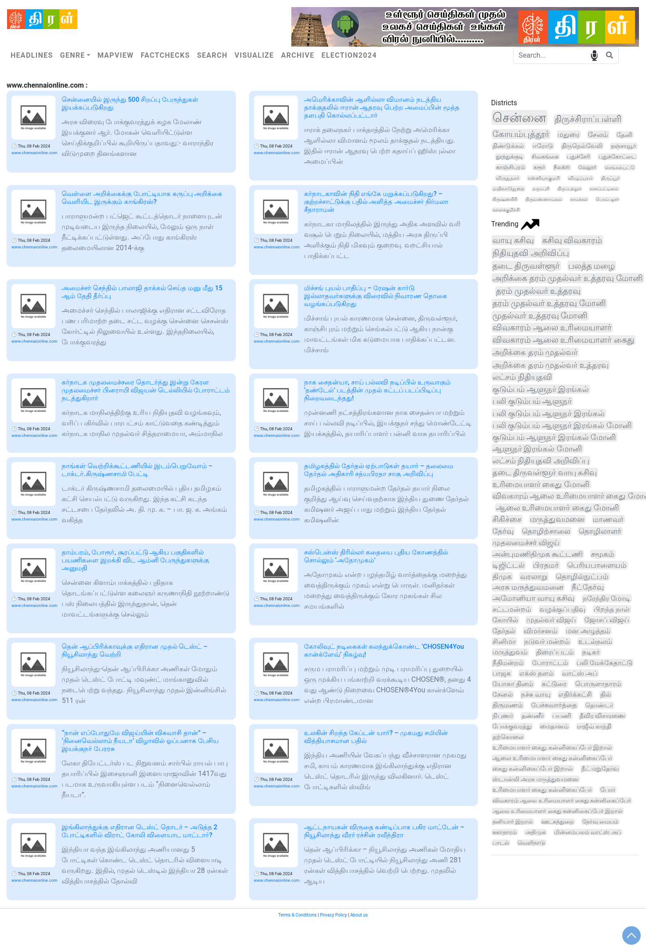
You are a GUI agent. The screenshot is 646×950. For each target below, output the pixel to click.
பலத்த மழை (591, 266)
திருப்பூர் (610, 178)
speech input (594, 54)
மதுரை (569, 134)
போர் (607, 789)
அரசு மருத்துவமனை (527, 587)
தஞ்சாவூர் (623, 146)
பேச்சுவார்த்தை (554, 705)
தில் (605, 695)
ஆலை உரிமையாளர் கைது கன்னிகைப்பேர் (552, 757)
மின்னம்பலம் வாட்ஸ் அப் (587, 832)
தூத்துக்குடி (509, 156)
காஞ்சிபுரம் (510, 167)
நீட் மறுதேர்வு (600, 768)
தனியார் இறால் (512, 821)
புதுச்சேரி (578, 156)
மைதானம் (554, 726)
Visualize (254, 55)
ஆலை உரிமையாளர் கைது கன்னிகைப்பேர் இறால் (557, 811)
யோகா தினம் (512, 684)
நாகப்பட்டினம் (604, 188)
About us (359, 915)
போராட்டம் (550, 663)
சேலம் (598, 134)
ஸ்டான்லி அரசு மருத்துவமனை (535, 779)
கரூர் (539, 167)
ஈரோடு (542, 145)
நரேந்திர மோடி (607, 598)
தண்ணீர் (532, 715)
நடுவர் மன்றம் (547, 641)
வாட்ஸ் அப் (580, 673)
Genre (72, 55)
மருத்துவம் (510, 652)
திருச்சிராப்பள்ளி (587, 119)
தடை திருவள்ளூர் (526, 266)
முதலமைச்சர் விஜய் (526, 542)
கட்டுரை (554, 684)
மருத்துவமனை (557, 519)
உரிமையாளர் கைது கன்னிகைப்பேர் (542, 789)
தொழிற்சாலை (546, 531)
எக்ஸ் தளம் (536, 673)
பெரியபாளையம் (597, 565)
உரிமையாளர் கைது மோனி (541, 484)
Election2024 (349, 55)
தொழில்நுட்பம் (582, 577)
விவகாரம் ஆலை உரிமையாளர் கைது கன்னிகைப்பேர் (561, 800)
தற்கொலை (508, 736)
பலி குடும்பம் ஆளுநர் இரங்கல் (548, 413)
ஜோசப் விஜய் (606, 620)
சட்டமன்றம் (511, 609)
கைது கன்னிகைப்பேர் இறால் (532, 768)
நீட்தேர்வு (588, 587)
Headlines (32, 55)
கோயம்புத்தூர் (520, 134)
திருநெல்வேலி (582, 145)
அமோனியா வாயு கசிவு (533, 598)
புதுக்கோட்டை (617, 156)
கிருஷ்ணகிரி (504, 199)
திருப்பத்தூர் (569, 188)
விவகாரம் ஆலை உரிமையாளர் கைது (563, 340)
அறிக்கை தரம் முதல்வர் (534, 352)
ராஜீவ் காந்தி (594, 726)
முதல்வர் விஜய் (551, 620)
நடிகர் (591, 652)
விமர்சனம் (541, 631)
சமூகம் (602, 554)
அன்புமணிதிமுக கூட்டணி (537, 554)
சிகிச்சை (506, 519)
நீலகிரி (562, 167)
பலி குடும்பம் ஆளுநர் (532, 401)
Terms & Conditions (297, 915)
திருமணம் (507, 705)
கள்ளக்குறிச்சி (506, 209)
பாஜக (501, 673)
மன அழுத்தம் (588, 631)
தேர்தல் (503, 631)
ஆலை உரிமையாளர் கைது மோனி (557, 507)
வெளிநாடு (531, 842)
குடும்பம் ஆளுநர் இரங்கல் (540, 389)
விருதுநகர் (507, 178)
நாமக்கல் (578, 199)
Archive (298, 55)
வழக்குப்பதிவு (562, 609)
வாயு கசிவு (513, 240)
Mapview (115, 55)
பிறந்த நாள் (612, 609)
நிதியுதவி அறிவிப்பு (530, 253)
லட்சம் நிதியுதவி (522, 376)
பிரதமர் (546, 565)
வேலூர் (587, 167)
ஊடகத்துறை (557, 821)
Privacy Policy (333, 915)
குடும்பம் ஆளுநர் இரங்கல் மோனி (554, 437)
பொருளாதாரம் (598, 684)
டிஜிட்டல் (508, 565)
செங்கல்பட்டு (620, 167)
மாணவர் (608, 519)
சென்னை (519, 117)
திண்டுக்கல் (508, 145)
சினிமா (504, 641)
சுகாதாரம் (504, 832)
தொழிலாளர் (600, 531)
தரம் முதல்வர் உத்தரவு (538, 291)
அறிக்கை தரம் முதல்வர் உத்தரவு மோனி (567, 278)
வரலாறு (533, 576)
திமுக (502, 576)
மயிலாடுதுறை (508, 189)
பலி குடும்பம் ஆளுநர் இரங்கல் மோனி (562, 425)
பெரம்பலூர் (607, 199)
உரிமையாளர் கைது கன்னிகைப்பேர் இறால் (552, 747)
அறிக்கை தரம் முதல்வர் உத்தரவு (550, 365)
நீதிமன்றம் (508, 663)
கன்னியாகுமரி (544, 178)
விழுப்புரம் (580, 178)
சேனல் (502, 695)
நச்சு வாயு (536, 695)
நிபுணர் (502, 716)
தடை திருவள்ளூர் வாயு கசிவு (544, 472)
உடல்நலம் (595, 641)
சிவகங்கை (545, 156)
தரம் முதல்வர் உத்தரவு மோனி (549, 303)
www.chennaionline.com (34, 152)
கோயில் (505, 620)
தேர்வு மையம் (600, 821)
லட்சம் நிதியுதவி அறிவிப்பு (540, 460)
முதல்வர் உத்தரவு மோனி (539, 316)
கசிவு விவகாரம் (572, 240)
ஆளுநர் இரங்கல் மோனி (537, 448)
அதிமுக (535, 832)
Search (212, 55)
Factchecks (165, 55)
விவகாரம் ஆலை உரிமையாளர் (552, 328)
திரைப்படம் (555, 652)
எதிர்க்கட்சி (575, 695)
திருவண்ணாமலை (543, 199)
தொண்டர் (599, 705)
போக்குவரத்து (512, 726)
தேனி (624, 134)
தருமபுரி (540, 188)
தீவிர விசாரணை (603, 715)
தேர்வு (503, 531)
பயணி (561, 715)
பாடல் (500, 842)
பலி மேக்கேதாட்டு (604, 663)
